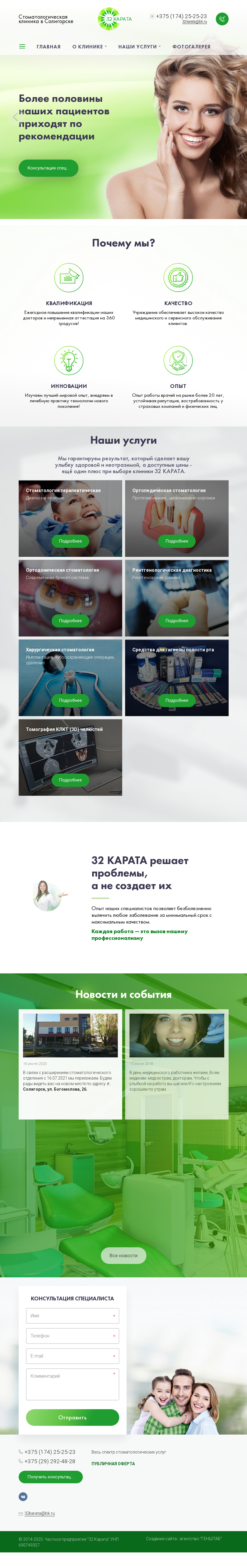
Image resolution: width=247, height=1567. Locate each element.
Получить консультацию (52, 1476)
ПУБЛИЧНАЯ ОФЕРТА (113, 1463)
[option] (123, 112)
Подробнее (70, 541)
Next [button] (231, 116)
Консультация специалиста (52, 168)
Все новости (124, 1255)
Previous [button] (16, 116)
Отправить (72, 1417)
